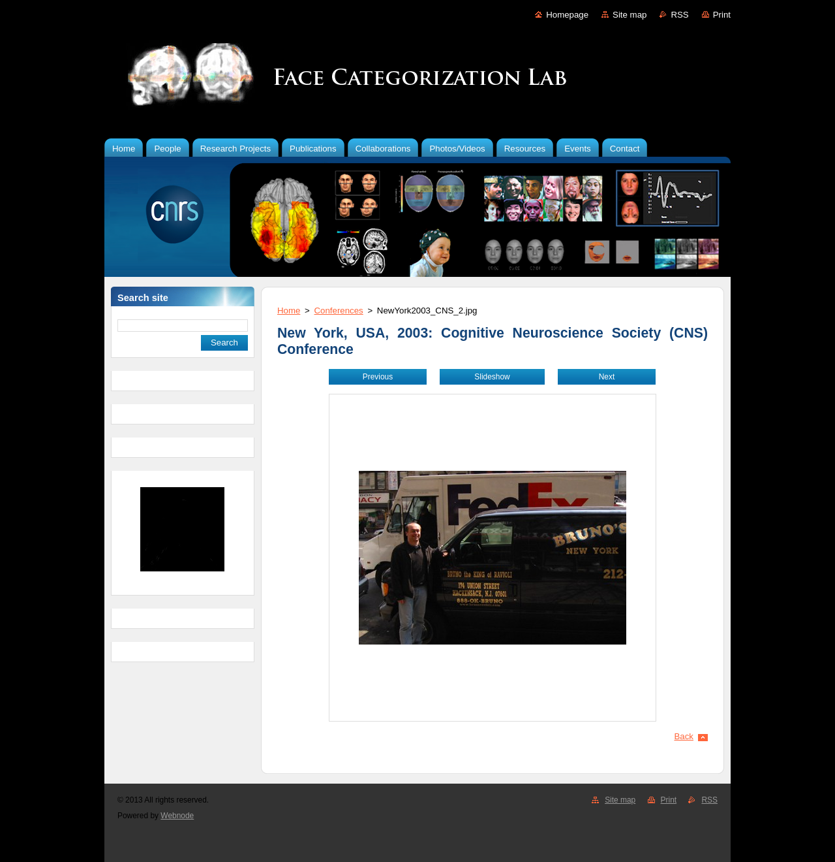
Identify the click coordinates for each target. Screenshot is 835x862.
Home (288, 310)
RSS (679, 15)
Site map (629, 15)
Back (684, 736)
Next (607, 376)
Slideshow (491, 376)
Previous (378, 376)
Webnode (177, 815)
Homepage (567, 15)
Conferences (338, 310)
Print (722, 15)
